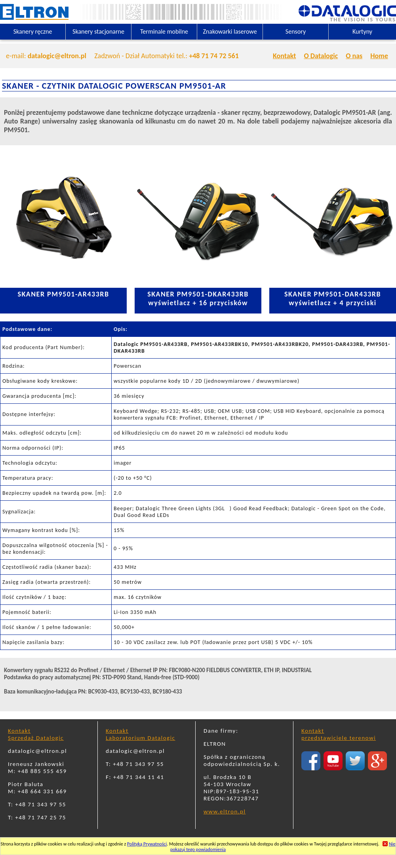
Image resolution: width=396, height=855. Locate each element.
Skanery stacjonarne (98, 31)
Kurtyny (362, 31)
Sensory (296, 31)
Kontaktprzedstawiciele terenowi (338, 734)
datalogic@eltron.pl (57, 55)
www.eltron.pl (225, 811)
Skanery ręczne (32, 31)
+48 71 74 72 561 (214, 55)
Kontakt (284, 55)
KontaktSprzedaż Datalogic (36, 734)
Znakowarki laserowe (230, 31)
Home (379, 55)
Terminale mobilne (164, 31)
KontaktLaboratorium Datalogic (140, 734)
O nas (354, 55)
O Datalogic (321, 55)
